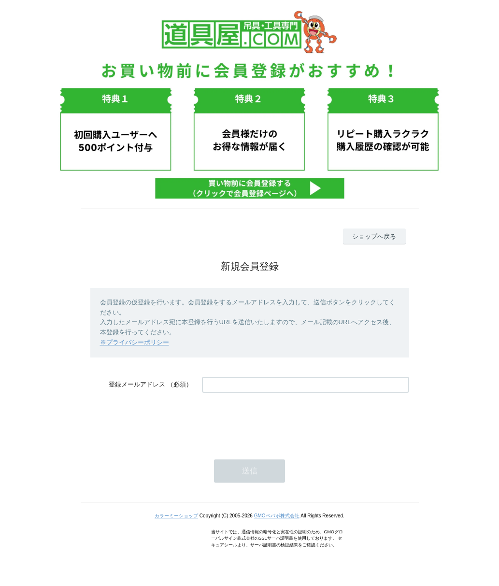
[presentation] (275, 421)
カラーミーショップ (176, 515)
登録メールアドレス (137, 384)
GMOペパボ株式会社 (276, 515)
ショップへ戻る (374, 236)
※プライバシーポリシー (134, 342)
